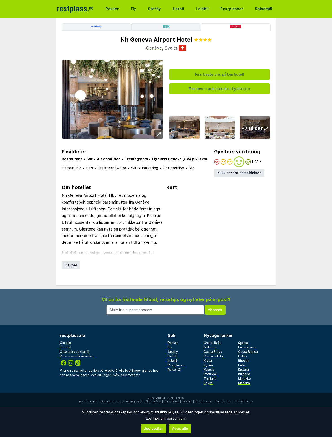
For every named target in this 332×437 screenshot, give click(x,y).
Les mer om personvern (166, 418)
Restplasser (231, 9)
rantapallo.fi (171, 401)
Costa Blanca (248, 352)
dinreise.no (223, 401)
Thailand (210, 378)
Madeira (244, 383)
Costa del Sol (214, 356)
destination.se (204, 401)
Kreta (208, 360)
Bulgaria (244, 374)
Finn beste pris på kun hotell (219, 74)
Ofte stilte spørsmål (74, 352)
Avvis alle (180, 428)
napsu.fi (187, 401)
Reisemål (263, 9)
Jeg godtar (153, 428)
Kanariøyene (247, 347)
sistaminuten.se (108, 401)
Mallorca (210, 347)
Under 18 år (212, 343)
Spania (243, 343)
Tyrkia (208, 365)
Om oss (65, 343)
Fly (133, 9)
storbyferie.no (243, 401)
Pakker (112, 9)
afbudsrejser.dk (132, 401)
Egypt (208, 383)
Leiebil (202, 9)
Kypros (209, 369)
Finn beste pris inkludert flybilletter (219, 89)
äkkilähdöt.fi (153, 401)
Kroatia (243, 369)
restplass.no (87, 401)
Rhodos (243, 360)
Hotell (178, 9)
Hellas (242, 356)
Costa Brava (213, 352)
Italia (241, 365)
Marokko (244, 378)
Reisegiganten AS (171, 398)
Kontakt (66, 347)
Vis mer (71, 265)
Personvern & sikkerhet (77, 356)
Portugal (210, 374)
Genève (154, 48)
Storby (154, 9)
